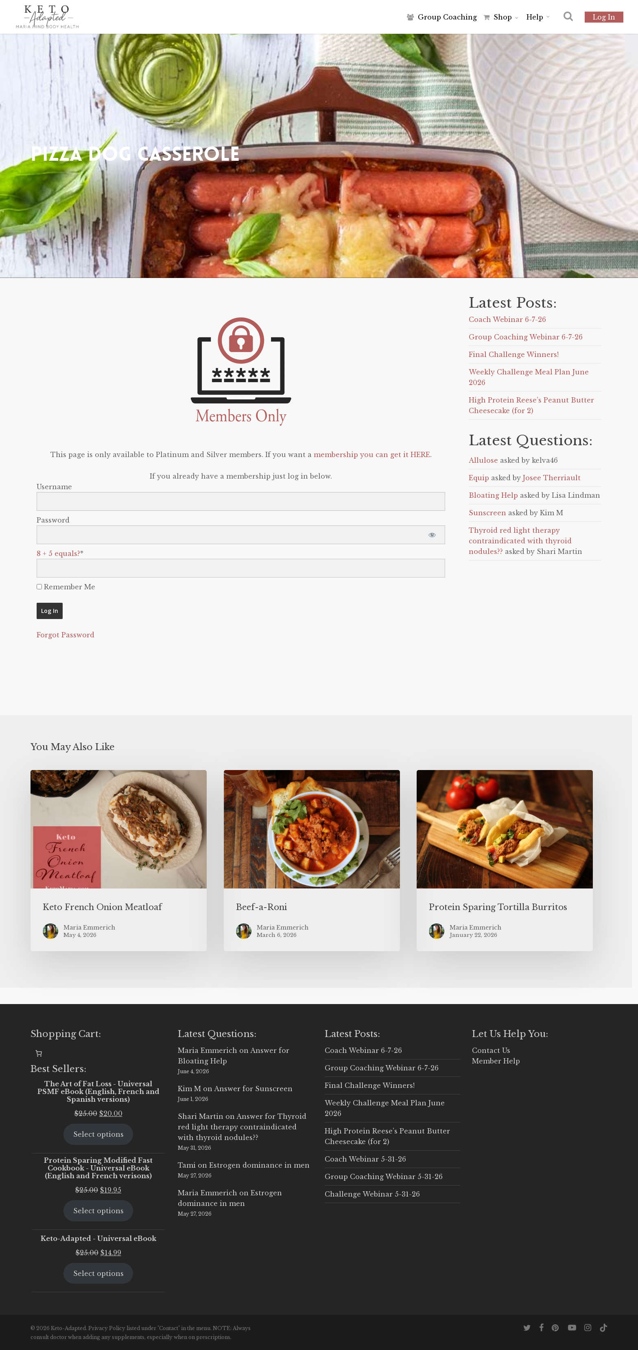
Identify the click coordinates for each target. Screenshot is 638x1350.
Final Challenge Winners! (514, 354)
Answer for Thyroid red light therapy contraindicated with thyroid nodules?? (242, 1127)
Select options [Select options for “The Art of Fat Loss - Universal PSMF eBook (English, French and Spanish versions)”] (98, 1134)
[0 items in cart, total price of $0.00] (39, 1053)
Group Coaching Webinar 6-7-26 (526, 337)
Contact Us (491, 1050)
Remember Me (66, 587)
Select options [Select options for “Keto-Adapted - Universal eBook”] (98, 1273)
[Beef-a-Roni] (312, 860)
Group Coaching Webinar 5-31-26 (384, 1177)
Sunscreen (487, 513)
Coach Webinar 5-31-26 (365, 1159)
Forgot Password (65, 635)
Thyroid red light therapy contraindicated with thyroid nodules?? (520, 541)
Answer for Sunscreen (253, 1089)
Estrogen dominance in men (259, 1165)
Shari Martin (200, 1116)
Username (54, 487)
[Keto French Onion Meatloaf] (119, 860)
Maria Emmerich (207, 1050)
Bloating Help (493, 495)
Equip (479, 478)
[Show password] (432, 534)
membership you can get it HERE (372, 455)
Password (53, 520)
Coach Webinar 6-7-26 (507, 319)
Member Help (496, 1061)
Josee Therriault (552, 478)
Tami (187, 1165)
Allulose (483, 460)
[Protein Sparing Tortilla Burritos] (505, 860)
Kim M (189, 1089)
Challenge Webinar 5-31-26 (372, 1194)
